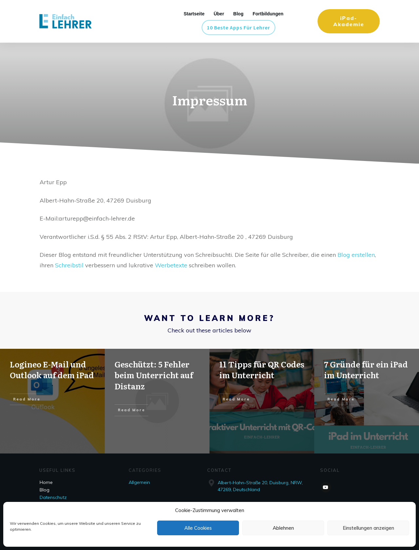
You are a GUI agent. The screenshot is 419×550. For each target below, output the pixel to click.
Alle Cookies (198, 528)
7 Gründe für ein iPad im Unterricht (366, 369)
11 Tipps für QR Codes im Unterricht (261, 369)
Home (46, 482)
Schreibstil (70, 265)
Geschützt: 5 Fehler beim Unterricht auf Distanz (154, 375)
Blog (44, 490)
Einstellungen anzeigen (368, 528)
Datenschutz (53, 497)
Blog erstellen (356, 254)
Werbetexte (172, 265)
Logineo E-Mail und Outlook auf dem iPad (52, 369)
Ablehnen (283, 528)
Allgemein (139, 482)
